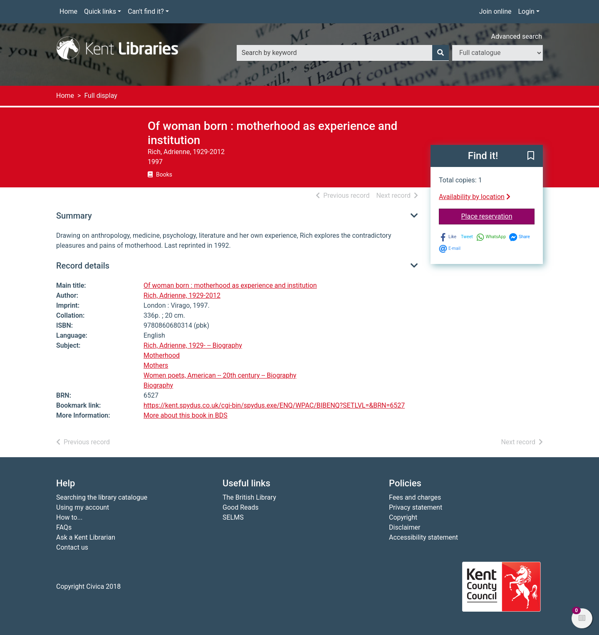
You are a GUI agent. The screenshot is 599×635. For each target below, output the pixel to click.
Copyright (403, 517)
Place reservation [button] (498, 215)
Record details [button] (82, 266)
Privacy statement (415, 507)
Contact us (72, 547)
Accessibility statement (423, 537)
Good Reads (240, 507)
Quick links (100, 11)
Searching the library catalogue (101, 497)
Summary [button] (74, 216)
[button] (531, 156)
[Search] (440, 53)
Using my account (82, 507)
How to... (69, 517)
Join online (495, 11)
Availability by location (474, 197)
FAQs (64, 527)
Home (68, 11)
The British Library (249, 497)
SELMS (233, 517)
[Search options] (497, 53)
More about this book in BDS (186, 415)
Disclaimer (404, 527)
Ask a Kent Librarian (85, 537)
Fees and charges (415, 497)
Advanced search (516, 36)
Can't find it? (146, 11)
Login (526, 11)
